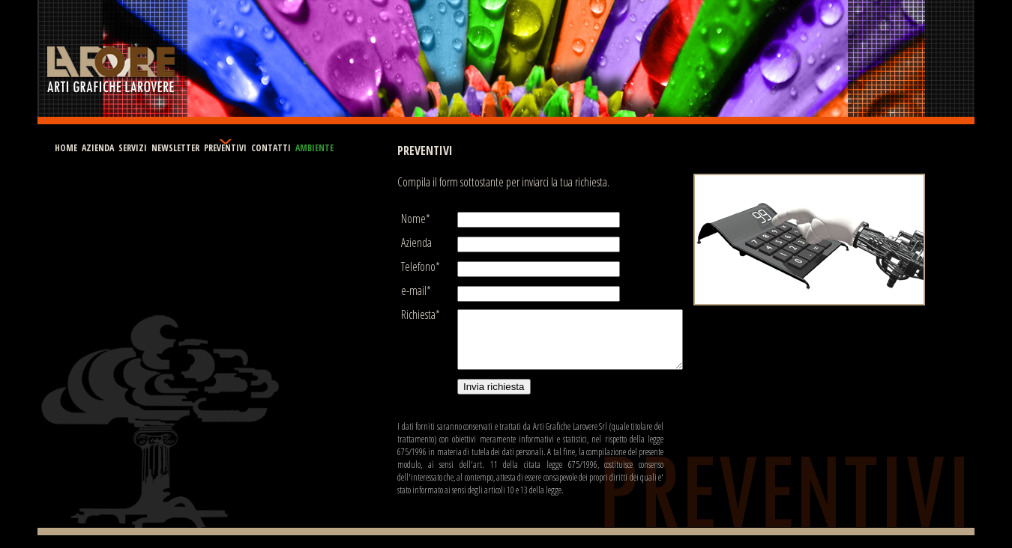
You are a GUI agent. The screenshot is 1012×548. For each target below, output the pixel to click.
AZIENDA (98, 147)
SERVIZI (132, 147)
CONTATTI (271, 147)
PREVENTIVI (225, 147)
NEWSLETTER (175, 147)
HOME (66, 147)
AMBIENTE (314, 147)
